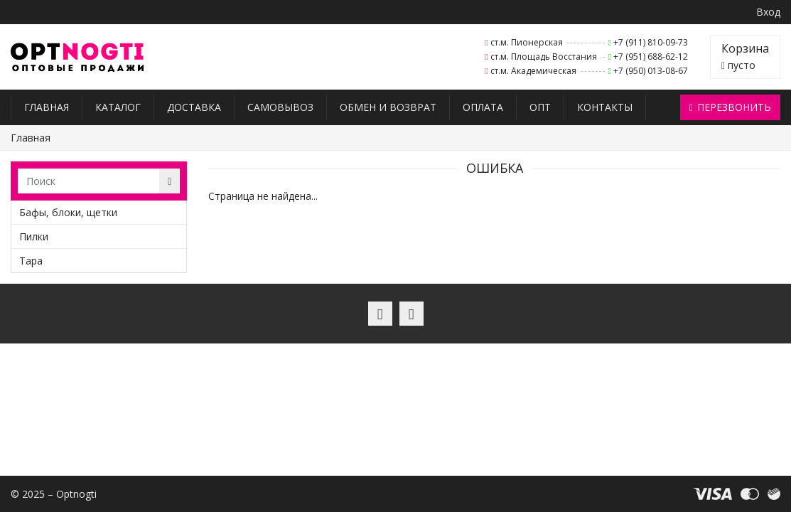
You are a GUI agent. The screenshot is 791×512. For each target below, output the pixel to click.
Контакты (605, 107)
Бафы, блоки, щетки (68, 212)
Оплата (483, 107)
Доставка (194, 107)
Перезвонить (730, 107)
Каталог (118, 107)
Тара (31, 260)
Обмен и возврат (388, 107)
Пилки (33, 236)
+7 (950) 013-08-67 (650, 71)
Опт (540, 107)
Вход (768, 11)
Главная (46, 107)
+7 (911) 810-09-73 (650, 42)
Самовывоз (280, 107)
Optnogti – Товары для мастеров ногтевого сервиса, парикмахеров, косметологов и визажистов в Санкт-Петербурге (77, 57)
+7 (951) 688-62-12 (650, 56)
